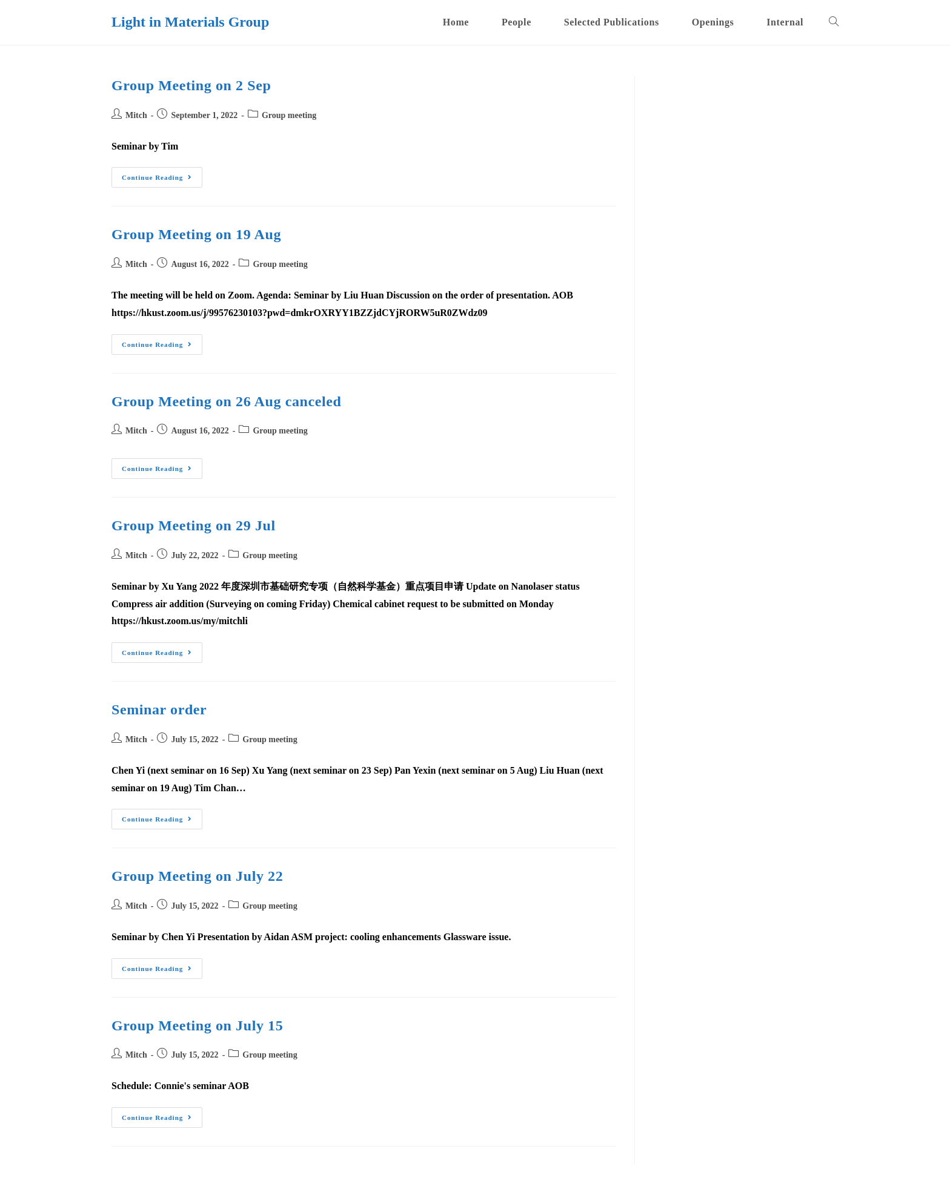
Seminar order (159, 709)
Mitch (136, 115)
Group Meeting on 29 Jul (193, 525)
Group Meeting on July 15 (197, 1025)
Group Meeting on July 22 (197, 876)
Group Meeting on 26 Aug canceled (226, 401)
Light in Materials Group (190, 22)
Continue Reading (162, 180)
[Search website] (834, 22)
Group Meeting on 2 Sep (191, 85)
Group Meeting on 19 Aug (196, 234)
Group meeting (289, 115)
